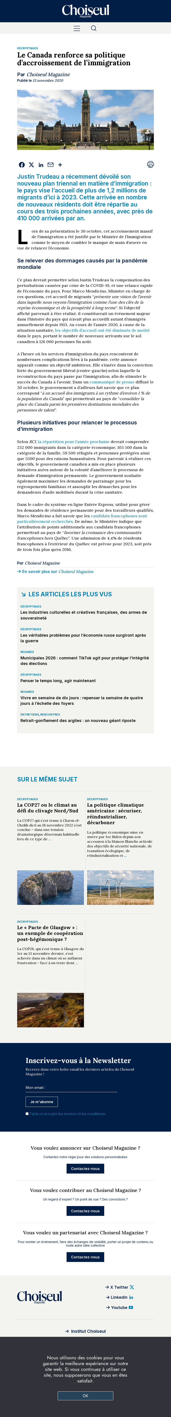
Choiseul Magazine (48, 74)
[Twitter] (31, 165)
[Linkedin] (41, 165)
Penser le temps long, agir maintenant (58, 680)
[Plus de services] (60, 165)
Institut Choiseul (88, 1331)
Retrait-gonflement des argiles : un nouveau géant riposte (78, 720)
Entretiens (29, 714)
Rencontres (50, 714)
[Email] (50, 165)
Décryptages (27, 48)
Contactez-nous (85, 1168)
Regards (27, 652)
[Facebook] (22, 165)
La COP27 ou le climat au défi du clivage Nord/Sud (47, 808)
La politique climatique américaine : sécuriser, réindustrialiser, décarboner (115, 814)
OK (85, 1396)
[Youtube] (120, 1307)
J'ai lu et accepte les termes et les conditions (67, 1113)
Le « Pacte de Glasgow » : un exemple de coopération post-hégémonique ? (50, 933)
